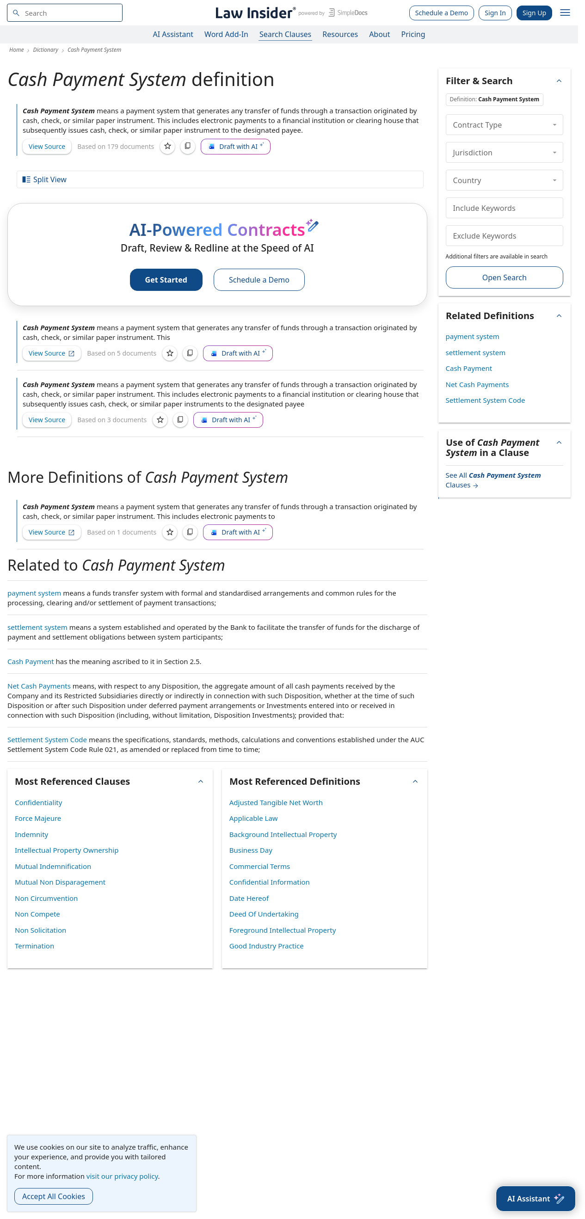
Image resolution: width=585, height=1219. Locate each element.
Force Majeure (38, 818)
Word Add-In (226, 34)
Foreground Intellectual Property (282, 930)
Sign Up (534, 12)
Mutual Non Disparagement (60, 882)
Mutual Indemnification (53, 866)
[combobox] (65, 13)
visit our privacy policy (122, 1176)
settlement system (37, 627)
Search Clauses (285, 34)
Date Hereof (249, 898)
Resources (340, 34)
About (379, 34)
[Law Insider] (290, 12)
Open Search (504, 277)
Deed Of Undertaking (264, 913)
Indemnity (31, 834)
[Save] (167, 146)
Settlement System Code (47, 739)
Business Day (250, 850)
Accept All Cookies (53, 1196)
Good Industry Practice (266, 945)
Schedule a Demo (441, 12)
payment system (34, 592)
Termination (34, 945)
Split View (44, 179)
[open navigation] (565, 13)
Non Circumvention (46, 898)
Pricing (413, 34)
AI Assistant (173, 34)
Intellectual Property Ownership (66, 850)
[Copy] (187, 146)
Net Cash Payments (39, 685)
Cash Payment (30, 661)
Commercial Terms (259, 866)
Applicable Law (253, 818)
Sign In (495, 12)
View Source (47, 146)
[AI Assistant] (536, 1199)
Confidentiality (38, 802)
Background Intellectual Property (283, 834)
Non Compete (37, 913)
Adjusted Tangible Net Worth (276, 802)
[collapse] (554, 124)
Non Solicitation (40, 930)
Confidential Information (269, 882)
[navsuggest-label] (65, 13)
